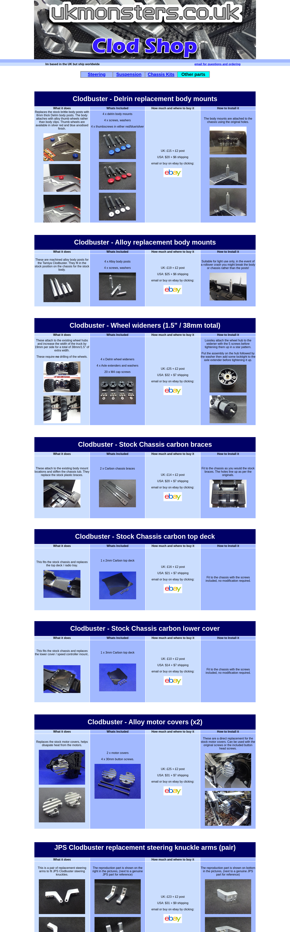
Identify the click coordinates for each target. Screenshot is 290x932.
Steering (97, 74)
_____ (144, 925)
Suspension (128, 74)
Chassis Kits (161, 74)
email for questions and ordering (218, 64)
